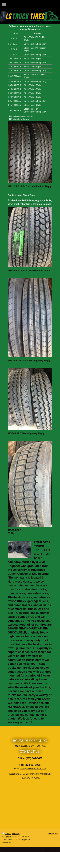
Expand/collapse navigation (30, 4)
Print (6, 833)
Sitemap (16, 833)
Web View (53, 833)
